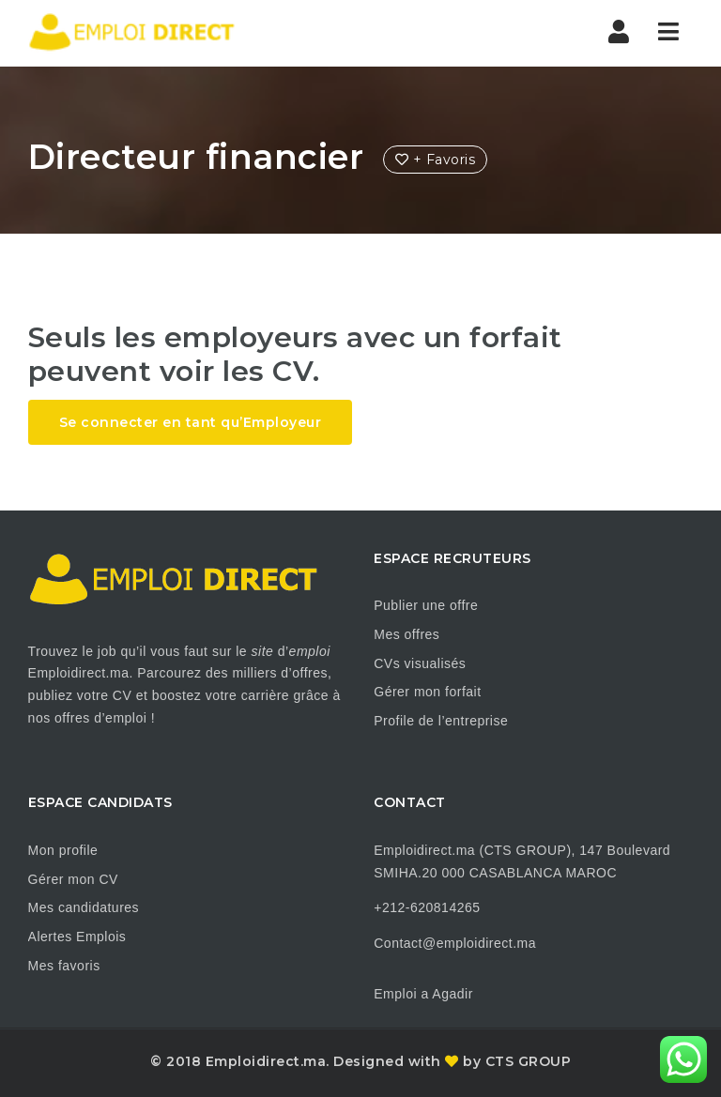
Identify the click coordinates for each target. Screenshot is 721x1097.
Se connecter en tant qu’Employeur (190, 422)
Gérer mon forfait (427, 691)
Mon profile (63, 850)
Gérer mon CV (73, 879)
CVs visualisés (420, 663)
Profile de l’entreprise (441, 720)
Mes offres (406, 634)
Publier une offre (426, 605)
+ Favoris (435, 159)
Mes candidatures (84, 907)
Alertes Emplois (77, 936)
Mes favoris (64, 965)
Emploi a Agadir (423, 993)
